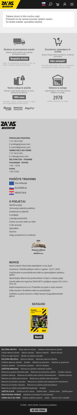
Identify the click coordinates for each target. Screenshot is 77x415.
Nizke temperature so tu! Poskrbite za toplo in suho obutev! (36, 287)
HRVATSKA (17, 192)
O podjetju (17, 201)
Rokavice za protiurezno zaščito (43, 372)
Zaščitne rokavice (8, 375)
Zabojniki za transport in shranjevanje (38, 395)
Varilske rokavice (65, 375)
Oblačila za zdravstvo (40, 362)
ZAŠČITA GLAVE (7, 391)
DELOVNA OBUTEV (9, 349)
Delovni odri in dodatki (60, 398)
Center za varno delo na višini (22, 222)
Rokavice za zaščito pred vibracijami (44, 378)
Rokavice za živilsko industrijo (13, 385)
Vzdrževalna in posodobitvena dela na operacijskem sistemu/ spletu (37, 273)
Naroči (38, 337)
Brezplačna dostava (19, 58)
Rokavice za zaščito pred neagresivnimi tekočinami (48, 382)
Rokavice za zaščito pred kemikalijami (42, 385)
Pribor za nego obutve (10, 356)
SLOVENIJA (18, 188)
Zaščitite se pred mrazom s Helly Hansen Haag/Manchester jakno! (36, 295)
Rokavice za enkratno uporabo (13, 382)
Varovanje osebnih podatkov (22, 208)
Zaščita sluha (54, 391)
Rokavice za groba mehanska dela (15, 372)
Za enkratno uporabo (25, 366)
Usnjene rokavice (64, 372)
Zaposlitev (14, 228)
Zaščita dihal (42, 391)
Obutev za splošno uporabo (32, 356)
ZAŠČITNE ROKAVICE (9, 369)
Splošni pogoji (15, 205)
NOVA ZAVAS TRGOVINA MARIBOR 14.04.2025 (30, 266)
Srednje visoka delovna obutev (50, 349)
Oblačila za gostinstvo (60, 362)
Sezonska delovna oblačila (46, 359)
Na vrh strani (38, 410)
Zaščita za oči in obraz (25, 391)
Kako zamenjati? (57, 61)
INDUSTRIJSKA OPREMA (11, 395)
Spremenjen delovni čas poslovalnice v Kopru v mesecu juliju (36, 278)
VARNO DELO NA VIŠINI (10, 398)
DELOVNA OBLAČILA (9, 359)
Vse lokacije (18, 183)
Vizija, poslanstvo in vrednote (22, 235)
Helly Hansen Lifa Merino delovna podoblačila (29, 290)
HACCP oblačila (42, 366)
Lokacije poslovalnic (18, 218)
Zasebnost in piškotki (18, 211)
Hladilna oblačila (8, 366)
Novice (14, 262)
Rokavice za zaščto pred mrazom (14, 378)
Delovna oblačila (27, 359)
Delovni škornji (56, 353)
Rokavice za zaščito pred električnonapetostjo (19, 388)
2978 (58, 97)
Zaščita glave (67, 391)
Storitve (12, 232)
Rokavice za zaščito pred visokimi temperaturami (36, 375)
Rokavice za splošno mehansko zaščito (36, 369)
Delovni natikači (42, 353)
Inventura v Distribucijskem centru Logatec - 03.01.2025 (34, 269)
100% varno (19, 97)
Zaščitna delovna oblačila (11, 362)
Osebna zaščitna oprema (32, 398)
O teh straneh (15, 225)
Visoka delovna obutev (10, 353)
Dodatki (27, 362)
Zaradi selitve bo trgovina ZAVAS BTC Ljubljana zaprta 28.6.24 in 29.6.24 (38, 282)
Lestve (47, 398)
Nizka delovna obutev (27, 349)
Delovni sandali (28, 353)
